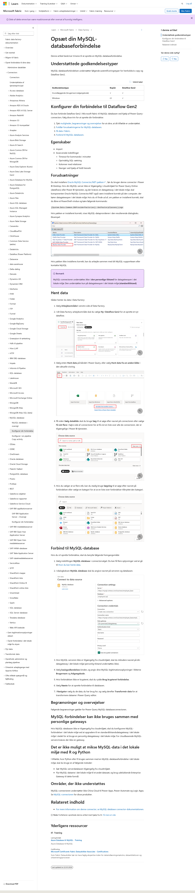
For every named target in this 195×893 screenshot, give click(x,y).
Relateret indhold (169, 44)
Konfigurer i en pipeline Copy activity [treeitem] (21, 438)
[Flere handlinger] (141, 30)
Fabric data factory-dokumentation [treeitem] (13, 41)
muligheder (65, 123)
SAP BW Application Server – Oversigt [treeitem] (20, 515)
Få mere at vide (109, 815)
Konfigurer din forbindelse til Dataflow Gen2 (174, 39)
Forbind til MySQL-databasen (70, 134)
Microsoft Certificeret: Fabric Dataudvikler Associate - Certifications (79, 851)
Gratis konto (172, 11)
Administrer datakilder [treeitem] (17, 67)
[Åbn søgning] (182, 3)
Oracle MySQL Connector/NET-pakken (85, 182)
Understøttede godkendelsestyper (176, 35)
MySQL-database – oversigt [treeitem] (20, 424)
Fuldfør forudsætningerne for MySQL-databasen (78, 127)
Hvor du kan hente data (69, 564)
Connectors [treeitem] (14, 77)
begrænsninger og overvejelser (86, 123)
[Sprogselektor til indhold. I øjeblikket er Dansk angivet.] (8, 888)
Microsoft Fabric (67, 30)
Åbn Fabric (185, 11)
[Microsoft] (5, 3)
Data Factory (83, 30)
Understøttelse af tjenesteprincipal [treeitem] (17, 84)
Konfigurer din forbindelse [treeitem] (22, 431)
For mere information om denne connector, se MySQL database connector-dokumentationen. (100, 809)
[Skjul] (33, 27)
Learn (53, 30)
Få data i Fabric (63, 130)
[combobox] (18, 33)
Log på (189, 3)
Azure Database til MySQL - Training (66, 840)
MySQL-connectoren (63, 794)
